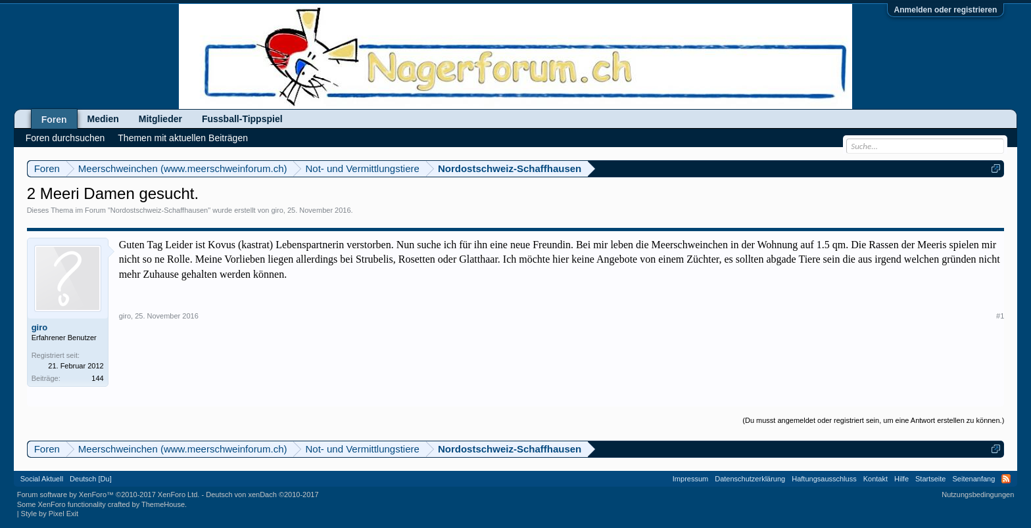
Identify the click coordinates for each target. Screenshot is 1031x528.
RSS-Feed (1006, 478)
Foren (54, 119)
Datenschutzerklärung (750, 479)
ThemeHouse (163, 504)
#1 (1000, 316)
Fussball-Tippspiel (242, 119)
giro (277, 210)
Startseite (930, 479)
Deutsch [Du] (91, 479)
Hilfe (901, 479)
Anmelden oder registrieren (945, 9)
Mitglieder (160, 119)
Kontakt (875, 479)
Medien (103, 119)
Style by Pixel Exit (49, 513)
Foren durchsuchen (65, 138)
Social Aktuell (41, 479)
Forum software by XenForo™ (108, 494)
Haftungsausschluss (824, 479)
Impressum (690, 479)
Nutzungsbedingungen (978, 494)
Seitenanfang (973, 479)
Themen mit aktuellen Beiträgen (183, 138)
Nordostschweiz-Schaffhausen (159, 210)
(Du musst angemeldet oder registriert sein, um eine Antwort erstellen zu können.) (873, 420)
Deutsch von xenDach (262, 494)
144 (97, 378)
